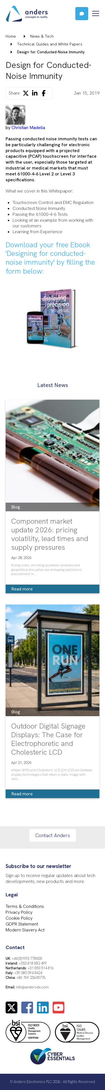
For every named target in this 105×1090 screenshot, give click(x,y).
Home (11, 36)
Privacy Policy (19, 912)
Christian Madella (28, 127)
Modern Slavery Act (25, 930)
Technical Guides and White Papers (49, 44)
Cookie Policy (19, 918)
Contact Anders (52, 835)
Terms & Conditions (25, 906)
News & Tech (42, 36)
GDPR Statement (22, 924)
